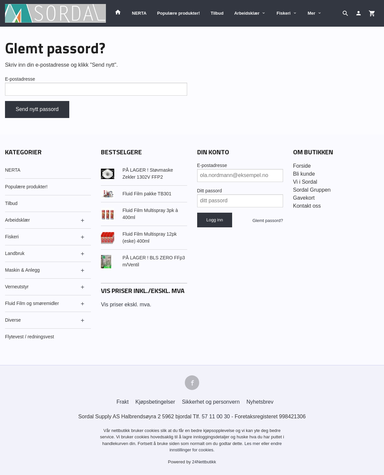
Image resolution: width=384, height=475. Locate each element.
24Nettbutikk (204, 461)
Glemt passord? (267, 220)
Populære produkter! (178, 13)
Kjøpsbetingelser (155, 402)
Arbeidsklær (246, 13)
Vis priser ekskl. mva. (126, 304)
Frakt (123, 402)
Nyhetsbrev (259, 402)
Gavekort (304, 198)
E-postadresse (20, 79)
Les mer (252, 443)
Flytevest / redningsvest (29, 336)
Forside (302, 166)
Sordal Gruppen (312, 190)
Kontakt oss (307, 206)
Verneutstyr (17, 286)
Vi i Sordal (305, 182)
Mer (311, 13)
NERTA (139, 13)
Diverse (13, 320)
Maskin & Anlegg (22, 270)
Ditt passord (209, 190)
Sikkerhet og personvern (210, 402)
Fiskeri (283, 13)
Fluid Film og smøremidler (32, 303)
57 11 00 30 (216, 416)
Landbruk (14, 253)
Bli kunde (304, 174)
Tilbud (216, 13)
